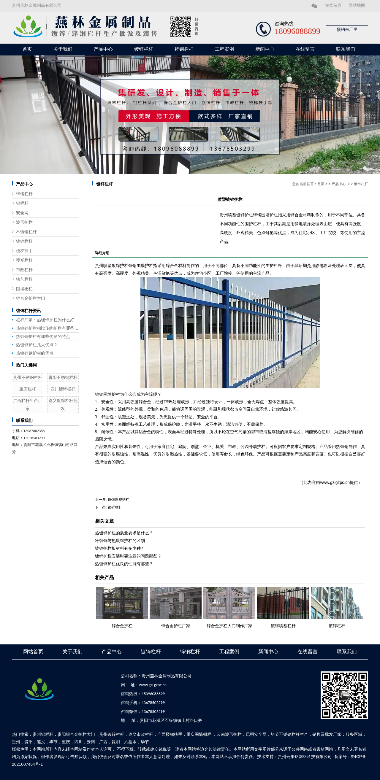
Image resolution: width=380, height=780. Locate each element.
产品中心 (103, 49)
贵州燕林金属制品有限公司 (37, 5)
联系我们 (345, 49)
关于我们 (62, 49)
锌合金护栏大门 (30, 298)
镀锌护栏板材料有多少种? (119, 548)
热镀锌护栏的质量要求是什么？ (124, 532)
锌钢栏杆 (184, 49)
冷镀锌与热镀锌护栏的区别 (120, 540)
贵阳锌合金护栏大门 (76, 734)
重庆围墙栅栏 (198, 734)
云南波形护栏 (229, 734)
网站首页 (33, 651)
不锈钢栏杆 (26, 232)
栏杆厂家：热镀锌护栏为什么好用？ (47, 319)
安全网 (22, 213)
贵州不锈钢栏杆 (27, 377)
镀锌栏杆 (143, 49)
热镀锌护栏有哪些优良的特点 (43, 336)
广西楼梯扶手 (169, 734)
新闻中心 (264, 49)
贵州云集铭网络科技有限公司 (305, 756)
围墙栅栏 (24, 289)
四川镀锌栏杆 (62, 389)
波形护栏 (24, 222)
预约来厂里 (347, 29)
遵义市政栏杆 (140, 734)
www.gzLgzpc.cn (153, 684)
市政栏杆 (24, 270)
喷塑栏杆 (24, 260)
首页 (27, 49)
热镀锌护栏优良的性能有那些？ (124, 563)
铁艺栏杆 (24, 279)
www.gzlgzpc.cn (335, 482)
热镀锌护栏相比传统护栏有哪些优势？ (47, 328)
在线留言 (333, 5)
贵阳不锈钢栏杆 (62, 377)
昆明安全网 (256, 734)
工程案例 (224, 49)
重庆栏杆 (27, 389)
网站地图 (357, 5)
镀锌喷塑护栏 (118, 500)
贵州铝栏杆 (43, 734)
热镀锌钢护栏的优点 (34, 353)
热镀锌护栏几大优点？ (37, 344)
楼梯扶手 (24, 251)
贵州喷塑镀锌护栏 (111, 265)
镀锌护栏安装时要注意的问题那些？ (128, 556)
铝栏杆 (22, 203)
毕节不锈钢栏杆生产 (289, 734)
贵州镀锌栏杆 (111, 734)
